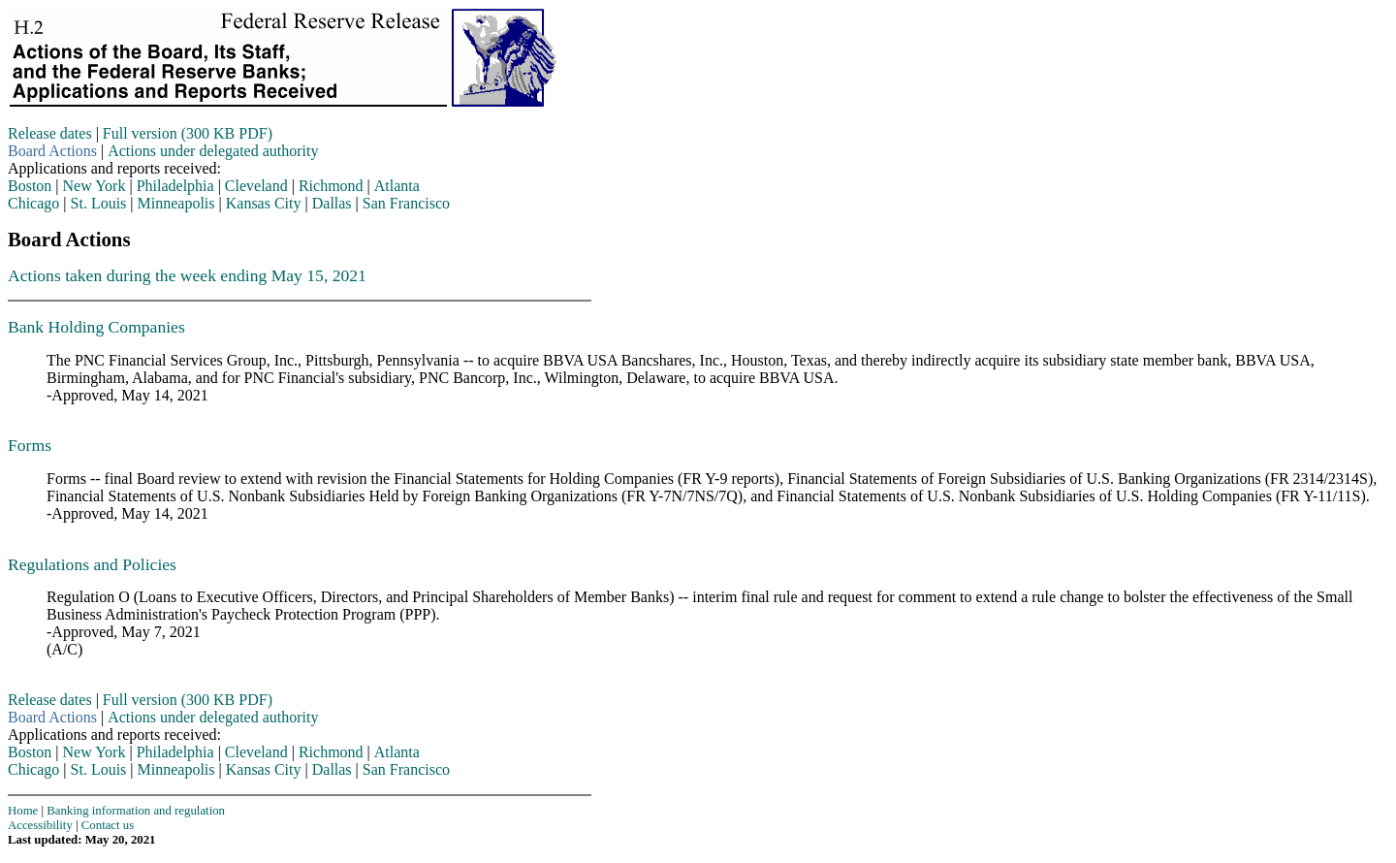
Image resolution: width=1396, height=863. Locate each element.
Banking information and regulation (136, 810)
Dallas (332, 203)
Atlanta (397, 185)
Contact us (107, 825)
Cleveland (256, 185)
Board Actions (52, 151)
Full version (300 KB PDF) (187, 133)
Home (23, 810)
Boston (29, 185)
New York (94, 185)
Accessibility (40, 825)
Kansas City (263, 203)
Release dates (50, 133)
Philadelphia (175, 185)
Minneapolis (176, 203)
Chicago (33, 203)
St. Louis (99, 203)
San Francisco (406, 203)
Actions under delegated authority (213, 151)
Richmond (331, 185)
